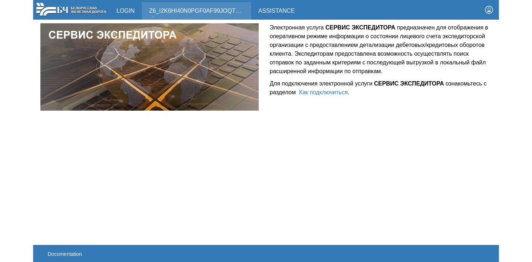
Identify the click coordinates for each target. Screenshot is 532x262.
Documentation (65, 254)
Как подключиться (323, 92)
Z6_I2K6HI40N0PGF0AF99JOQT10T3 (199, 13)
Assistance (276, 11)
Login (125, 11)
